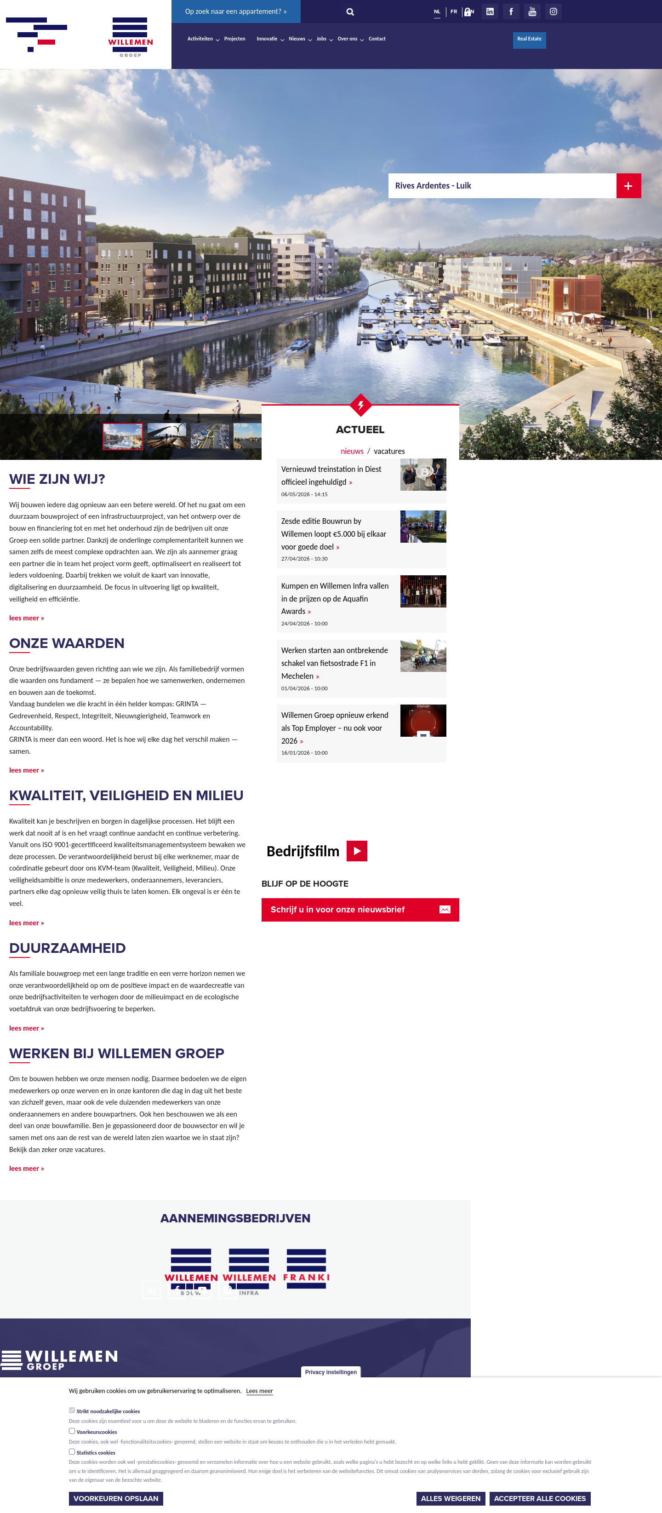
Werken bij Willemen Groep (116, 1053)
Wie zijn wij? (57, 479)
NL (437, 11)
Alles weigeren (451, 1498)
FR (454, 11)
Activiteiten (200, 38)
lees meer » (27, 617)
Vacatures (389, 451)
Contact (377, 38)
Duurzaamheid (67, 948)
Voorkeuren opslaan (116, 1498)
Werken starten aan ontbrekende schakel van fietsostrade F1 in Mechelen (334, 663)
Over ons (348, 38)
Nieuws (297, 38)
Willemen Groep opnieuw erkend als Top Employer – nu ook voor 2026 (334, 727)
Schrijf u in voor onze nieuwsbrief (338, 909)
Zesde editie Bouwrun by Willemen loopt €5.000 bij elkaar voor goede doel (334, 533)
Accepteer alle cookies (540, 1498)
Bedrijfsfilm (303, 851)
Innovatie (267, 38)
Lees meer (259, 1391)
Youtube (532, 11)
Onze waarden (67, 643)
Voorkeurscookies (97, 1432)
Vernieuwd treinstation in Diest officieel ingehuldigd (331, 475)
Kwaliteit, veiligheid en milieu (126, 795)
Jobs (321, 38)
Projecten (234, 38)
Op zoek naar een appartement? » (236, 11)
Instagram (553, 11)
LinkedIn (490, 11)
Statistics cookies (96, 1453)
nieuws (352, 451)
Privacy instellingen (331, 1372)
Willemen (130, 37)
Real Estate (530, 38)
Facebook (511, 11)
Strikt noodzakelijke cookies (108, 1411)
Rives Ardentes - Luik (433, 185)
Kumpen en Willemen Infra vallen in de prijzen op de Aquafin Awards (335, 598)
